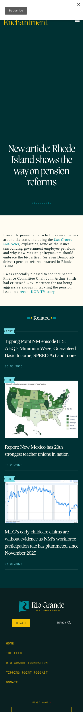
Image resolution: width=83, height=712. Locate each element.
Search (64, 622)
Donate (21, 623)
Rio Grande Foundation (27, 663)
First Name (41, 702)
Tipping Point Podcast (27, 672)
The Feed (14, 653)
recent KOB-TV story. (38, 292)
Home (10, 643)
